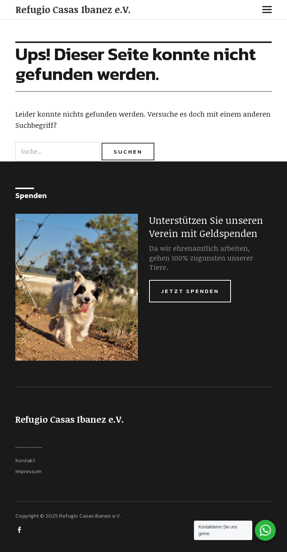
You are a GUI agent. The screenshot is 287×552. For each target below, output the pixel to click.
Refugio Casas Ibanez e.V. (73, 9)
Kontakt (25, 461)
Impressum (28, 471)
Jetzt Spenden (190, 291)
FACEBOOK (20, 529)
